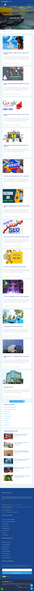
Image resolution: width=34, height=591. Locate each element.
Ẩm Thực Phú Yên (7, 418)
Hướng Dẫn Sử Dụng (6, 551)
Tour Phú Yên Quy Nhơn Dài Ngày (10, 409)
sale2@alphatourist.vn (10, 510)
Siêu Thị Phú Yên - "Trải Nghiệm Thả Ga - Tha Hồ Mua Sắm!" (16, 357)
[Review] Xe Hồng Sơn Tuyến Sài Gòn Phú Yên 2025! (22, 468)
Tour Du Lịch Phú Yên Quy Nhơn (10, 407)
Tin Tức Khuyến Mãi (6, 555)
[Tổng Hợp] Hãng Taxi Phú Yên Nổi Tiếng (13, 326)
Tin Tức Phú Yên (17, 63)
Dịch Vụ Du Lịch (7, 411)
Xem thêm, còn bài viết (18, 401)
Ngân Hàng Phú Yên (8, 387)
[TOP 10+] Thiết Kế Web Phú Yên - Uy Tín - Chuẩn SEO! (16, 176)
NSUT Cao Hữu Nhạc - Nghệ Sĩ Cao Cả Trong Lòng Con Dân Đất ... (16, 53)
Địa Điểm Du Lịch (7, 413)
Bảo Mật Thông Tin (6, 553)
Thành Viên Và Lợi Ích (6, 544)
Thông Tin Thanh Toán (6, 557)
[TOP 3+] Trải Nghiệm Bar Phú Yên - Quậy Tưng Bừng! (16, 296)
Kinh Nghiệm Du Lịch (8, 416)
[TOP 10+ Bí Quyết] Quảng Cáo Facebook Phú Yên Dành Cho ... (16, 206)
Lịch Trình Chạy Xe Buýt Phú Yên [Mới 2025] (21, 443)
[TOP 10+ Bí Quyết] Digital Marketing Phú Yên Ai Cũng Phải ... (16, 84)
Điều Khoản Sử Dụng (6, 542)
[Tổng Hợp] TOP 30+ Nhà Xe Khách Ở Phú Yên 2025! (21, 435)
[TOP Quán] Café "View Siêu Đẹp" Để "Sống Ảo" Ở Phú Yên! (21, 451)
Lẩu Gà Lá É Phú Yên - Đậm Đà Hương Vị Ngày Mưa (21, 476)
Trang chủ (4, 31)
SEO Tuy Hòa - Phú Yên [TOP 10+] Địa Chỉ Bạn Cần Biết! (16, 236)
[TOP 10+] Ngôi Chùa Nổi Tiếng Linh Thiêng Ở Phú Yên (21, 460)
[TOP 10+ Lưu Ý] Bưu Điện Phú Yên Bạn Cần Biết (15, 266)
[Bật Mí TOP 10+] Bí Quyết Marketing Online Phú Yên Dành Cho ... (16, 146)
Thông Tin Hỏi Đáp (5, 546)
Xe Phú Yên (6, 420)
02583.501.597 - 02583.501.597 (12, 512)
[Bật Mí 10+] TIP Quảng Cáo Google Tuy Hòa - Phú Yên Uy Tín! (16, 115)
